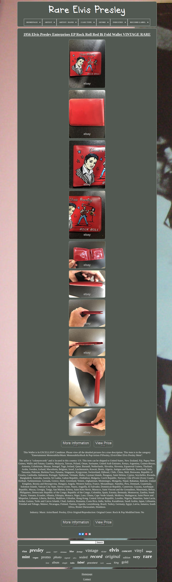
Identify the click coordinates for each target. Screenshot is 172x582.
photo (57, 557)
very (136, 556)
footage (80, 552)
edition (126, 557)
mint (26, 557)
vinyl (139, 550)
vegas (35, 557)
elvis (114, 550)
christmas (63, 552)
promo (46, 557)
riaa (24, 551)
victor (103, 551)
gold (125, 562)
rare (147, 556)
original (112, 556)
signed (67, 558)
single (64, 563)
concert (126, 551)
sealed (83, 557)
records (108, 563)
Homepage (87, 574)
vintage (91, 550)
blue (72, 551)
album (55, 562)
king (116, 562)
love (47, 563)
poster (48, 552)
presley (36, 550)
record (96, 556)
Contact (87, 579)
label (80, 562)
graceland (92, 563)
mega (149, 551)
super (55, 552)
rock (102, 563)
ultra (74, 558)
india (72, 563)
